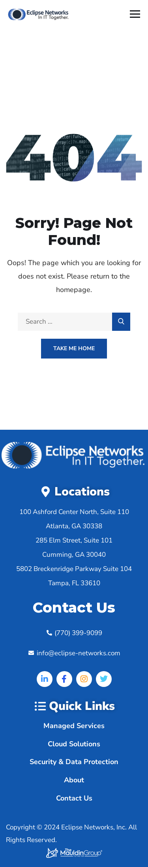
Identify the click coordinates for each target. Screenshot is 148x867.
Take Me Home (74, 348)
